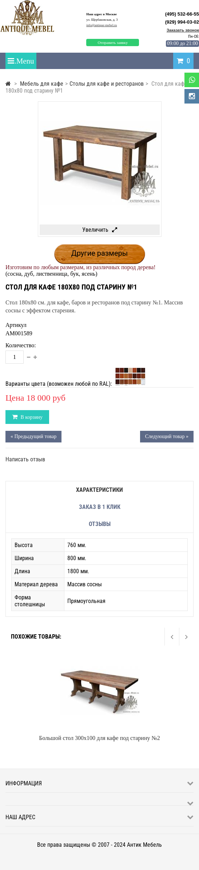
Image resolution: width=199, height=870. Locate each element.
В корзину (31, 417)
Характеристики (99, 489)
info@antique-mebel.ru (101, 25)
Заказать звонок (183, 30)
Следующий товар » (166, 436)
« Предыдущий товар (33, 436)
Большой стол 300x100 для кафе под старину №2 (99, 738)
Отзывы (100, 524)
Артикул (16, 325)
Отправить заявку (112, 42)
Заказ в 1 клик (99, 506)
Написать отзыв (25, 459)
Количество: (20, 345)
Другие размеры (99, 253)
